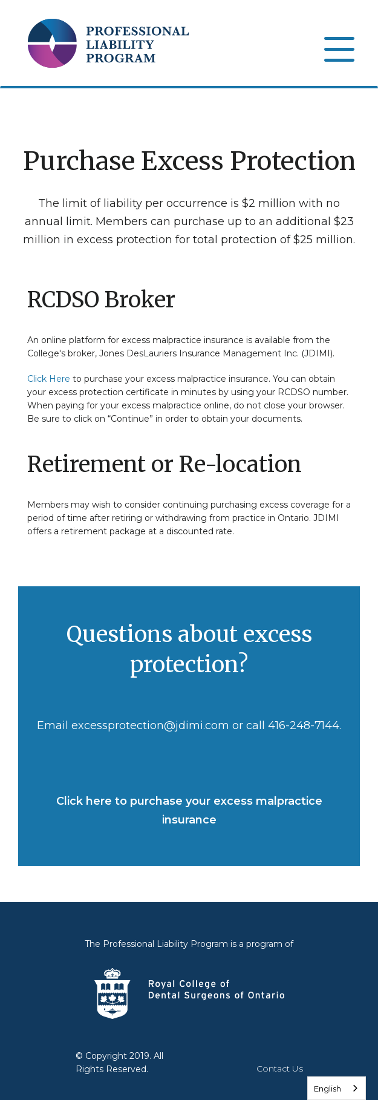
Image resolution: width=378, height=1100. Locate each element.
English (327, 1088)
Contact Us (279, 1068)
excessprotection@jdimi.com (150, 725)
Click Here (48, 378)
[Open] (339, 49)
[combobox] (336, 1088)
